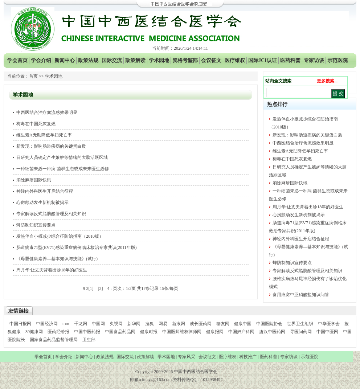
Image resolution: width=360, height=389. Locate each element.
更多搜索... (327, 80)
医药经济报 (58, 331)
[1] (90, 288)
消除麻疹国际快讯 (33, 180)
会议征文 (211, 60)
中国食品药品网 (120, 331)
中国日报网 (20, 323)
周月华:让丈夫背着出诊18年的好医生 (51, 270)
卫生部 (88, 339)
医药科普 (290, 60)
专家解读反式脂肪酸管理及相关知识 (51, 213)
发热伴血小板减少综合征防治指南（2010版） (59, 236)
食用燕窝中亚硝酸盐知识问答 (301, 294)
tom (65, 323)
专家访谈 (314, 60)
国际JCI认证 (262, 60)
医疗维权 (235, 60)
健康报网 (215, 331)
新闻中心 (64, 60)
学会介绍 (41, 60)
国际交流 (112, 60)
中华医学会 (329, 323)
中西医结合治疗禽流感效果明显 (46, 112)
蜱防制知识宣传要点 (36, 225)
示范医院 (337, 60)
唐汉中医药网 (272, 331)
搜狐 (149, 323)
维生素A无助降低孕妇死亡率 (44, 135)
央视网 (116, 323)
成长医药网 (201, 323)
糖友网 (222, 323)
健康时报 (149, 331)
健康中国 (242, 323)
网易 (163, 323)
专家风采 (186, 356)
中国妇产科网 (241, 331)
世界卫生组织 (300, 323)
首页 (33, 76)
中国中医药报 (87, 331)
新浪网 (178, 323)
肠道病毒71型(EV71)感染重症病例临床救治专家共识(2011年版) (76, 247)
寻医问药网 (301, 331)
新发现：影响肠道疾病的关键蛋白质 (51, 146)
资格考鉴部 (185, 60)
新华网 (133, 323)
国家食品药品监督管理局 (54, 339)
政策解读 (135, 60)
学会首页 (17, 60)
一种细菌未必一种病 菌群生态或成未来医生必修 (62, 168)
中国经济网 (47, 323)
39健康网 (34, 331)
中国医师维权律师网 (182, 331)
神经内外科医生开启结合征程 (44, 191)
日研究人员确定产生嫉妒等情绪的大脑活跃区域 (62, 157)
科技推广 (248, 356)
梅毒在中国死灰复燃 (36, 123)
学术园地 (159, 60)
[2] (100, 288)
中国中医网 (327, 331)
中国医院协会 (269, 323)
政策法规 (88, 60)
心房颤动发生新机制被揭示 (42, 202)
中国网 (98, 323)
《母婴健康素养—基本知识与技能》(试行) (57, 258)
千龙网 (80, 323)
